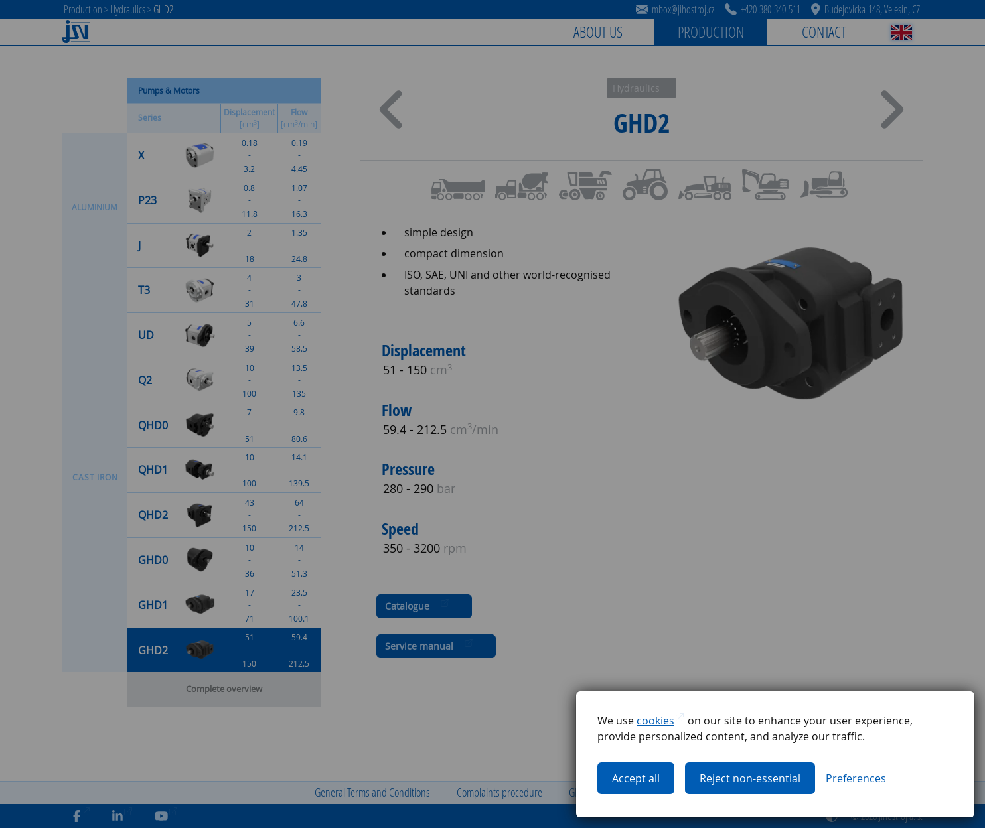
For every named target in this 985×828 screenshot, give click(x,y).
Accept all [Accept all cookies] (636, 778)
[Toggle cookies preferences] (856, 778)
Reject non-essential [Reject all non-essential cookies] (750, 778)
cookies (655, 720)
